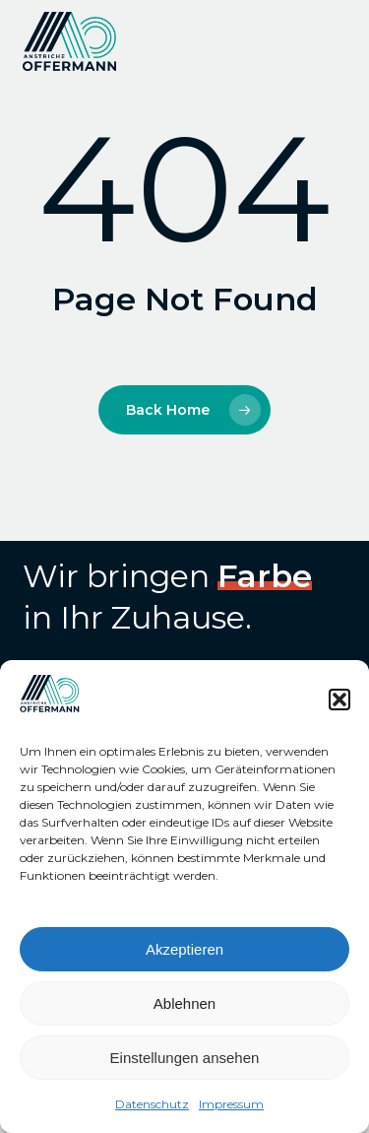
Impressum (231, 1104)
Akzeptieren (184, 949)
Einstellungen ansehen (185, 1057)
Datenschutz (152, 1104)
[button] (339, 699)
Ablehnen (184, 1003)
